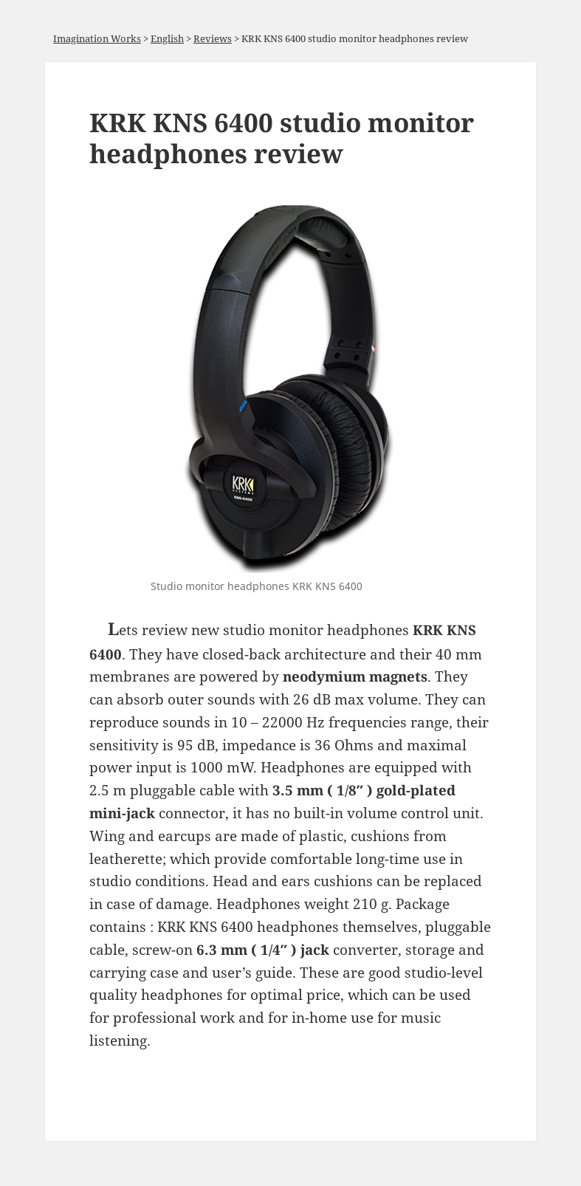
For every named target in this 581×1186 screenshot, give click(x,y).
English (167, 38)
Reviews (212, 38)
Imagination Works (97, 38)
